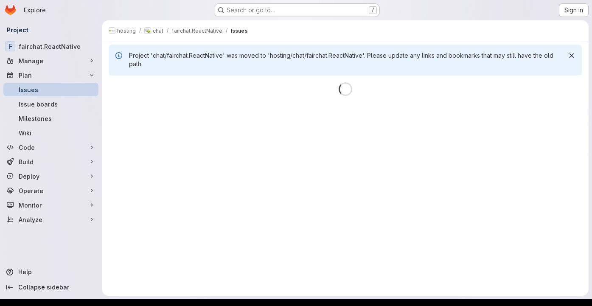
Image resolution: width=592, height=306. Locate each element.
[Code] (50, 147)
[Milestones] (50, 118)
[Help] (50, 272)
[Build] (50, 161)
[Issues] (50, 89)
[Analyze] (50, 219)
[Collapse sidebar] (50, 287)
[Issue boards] (50, 104)
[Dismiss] (572, 56)
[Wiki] (50, 133)
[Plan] (50, 75)
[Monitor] (50, 205)
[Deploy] (50, 176)
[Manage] (50, 60)
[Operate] (50, 190)
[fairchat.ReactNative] (50, 46)
